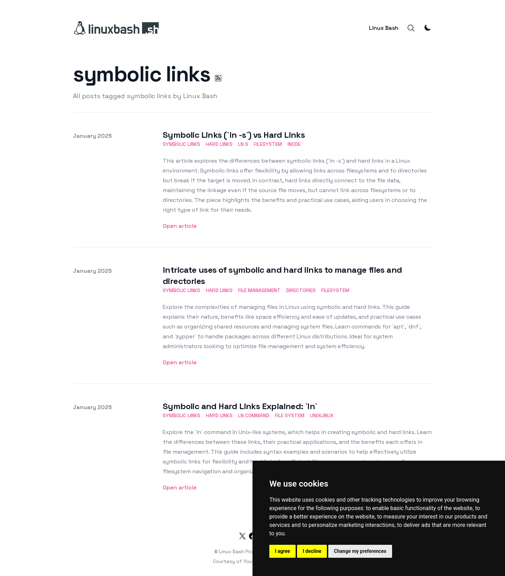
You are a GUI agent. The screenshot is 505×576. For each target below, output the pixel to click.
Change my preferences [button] (360, 551)
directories (301, 290)
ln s (243, 144)
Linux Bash (383, 28)
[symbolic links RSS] (218, 78)
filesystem (268, 144)
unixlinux (322, 415)
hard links (219, 144)
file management (259, 290)
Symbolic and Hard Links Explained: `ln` (240, 406)
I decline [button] (312, 551)
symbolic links (181, 144)
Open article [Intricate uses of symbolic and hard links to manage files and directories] (180, 362)
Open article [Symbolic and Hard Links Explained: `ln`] (180, 487)
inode (294, 144)
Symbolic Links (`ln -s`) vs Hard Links (234, 134)
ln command (253, 415)
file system (289, 415)
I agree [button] (282, 551)
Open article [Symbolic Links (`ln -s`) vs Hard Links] (180, 226)
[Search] (411, 28)
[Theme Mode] (428, 27)
